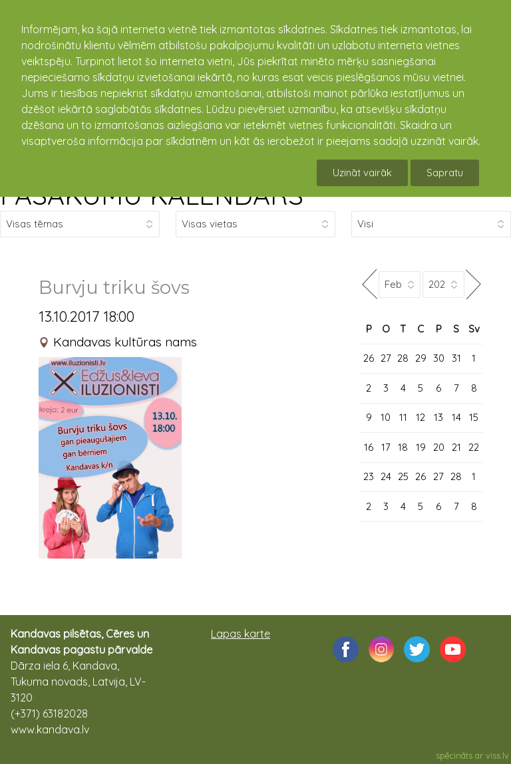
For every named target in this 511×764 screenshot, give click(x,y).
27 (386, 358)
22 (473, 447)
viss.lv (497, 755)
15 (473, 417)
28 (403, 358)
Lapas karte (240, 633)
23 (368, 476)
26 (368, 358)
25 (403, 476)
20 (438, 447)
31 (456, 358)
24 (386, 476)
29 (420, 358)
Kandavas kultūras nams (125, 342)
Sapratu (444, 172)
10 (386, 417)
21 (456, 447)
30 (438, 358)
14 (456, 417)
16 (368, 447)
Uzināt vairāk (362, 172)
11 (403, 417)
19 (421, 447)
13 (438, 417)
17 (386, 447)
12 (420, 417)
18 (403, 447)
